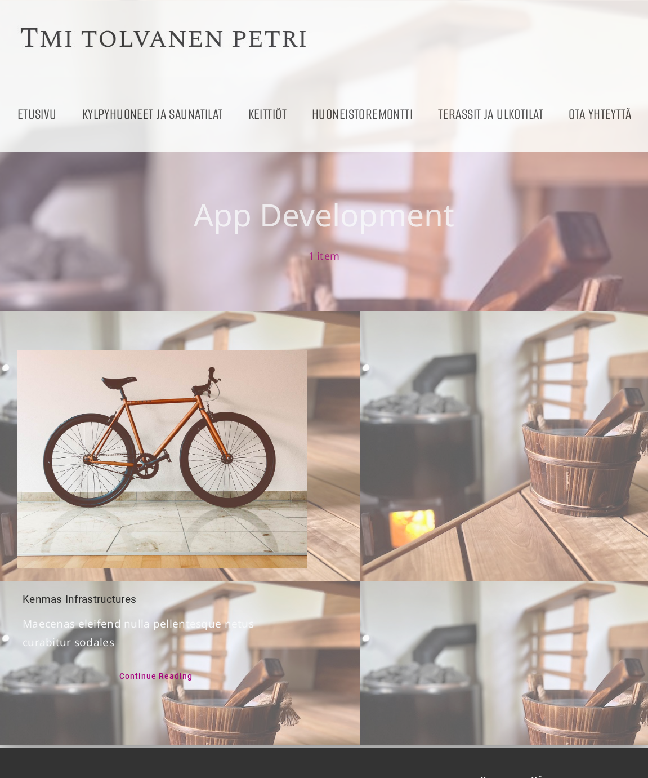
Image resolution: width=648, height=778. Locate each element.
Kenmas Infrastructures (79, 599)
